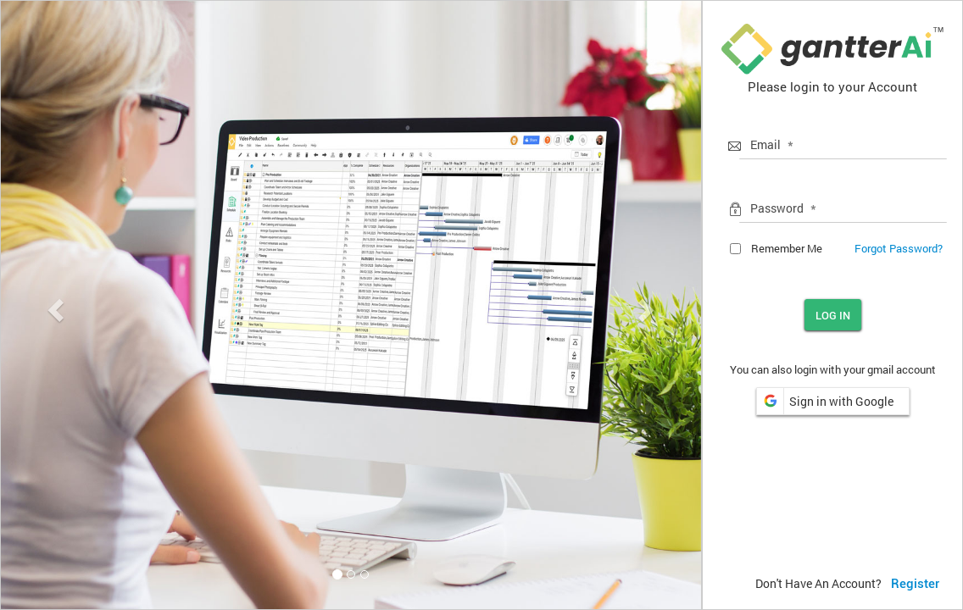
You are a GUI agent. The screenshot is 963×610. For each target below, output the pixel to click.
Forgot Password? (898, 248)
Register (915, 583)
